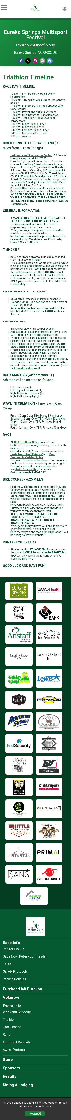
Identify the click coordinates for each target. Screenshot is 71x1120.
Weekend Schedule (17, 1012)
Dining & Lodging (18, 1085)
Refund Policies (14, 979)
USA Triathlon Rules (26, 442)
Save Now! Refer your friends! (25, 956)
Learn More (42, 1106)
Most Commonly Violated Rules (32, 456)
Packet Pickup (13, 949)
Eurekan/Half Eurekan (22, 989)
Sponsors (11, 1068)
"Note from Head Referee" (26, 454)
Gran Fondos (12, 1027)
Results (9, 1076)
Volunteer (12, 997)
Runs (6, 1034)
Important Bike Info (17, 1042)
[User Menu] (64, 8)
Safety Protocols (15, 971)
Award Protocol (14, 1050)
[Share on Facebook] (20, 60)
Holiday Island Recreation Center (31, 155)
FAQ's (7, 964)
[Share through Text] (50, 60)
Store (8, 1059)
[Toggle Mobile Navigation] (4, 7)
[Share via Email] (42, 60)
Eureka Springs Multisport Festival (35, 35)
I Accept (34, 1113)
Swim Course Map (26, 469)
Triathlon (9, 1019)
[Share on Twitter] (28, 60)
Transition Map (23, 368)
